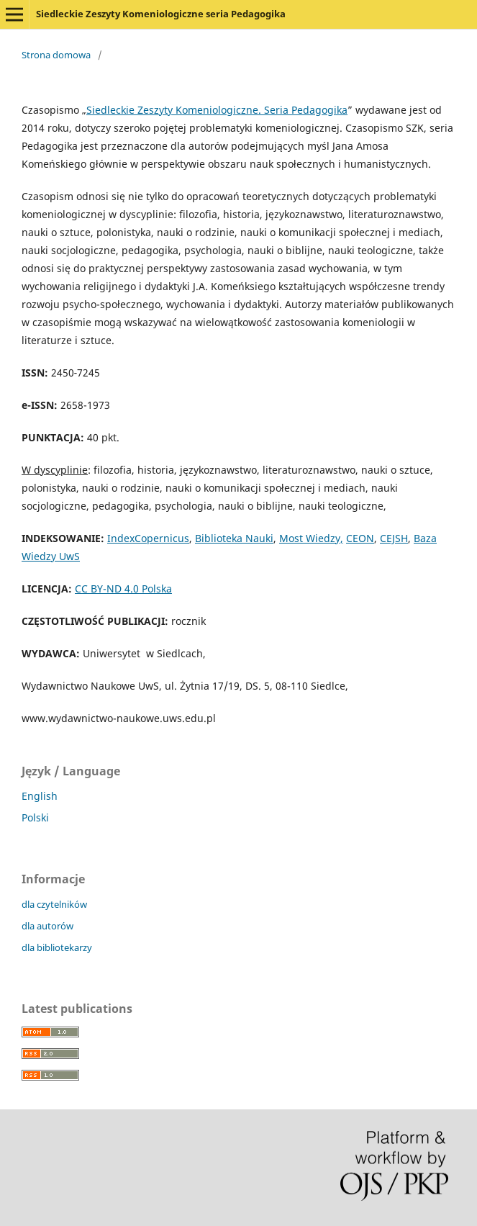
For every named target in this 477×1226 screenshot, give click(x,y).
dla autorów (47, 925)
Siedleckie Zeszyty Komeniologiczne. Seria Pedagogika (216, 110)
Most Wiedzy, (311, 538)
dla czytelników (54, 904)
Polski (35, 817)
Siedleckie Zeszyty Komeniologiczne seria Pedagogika (161, 13)
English (40, 796)
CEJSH (394, 538)
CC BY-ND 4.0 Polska (123, 588)
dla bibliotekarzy (57, 947)
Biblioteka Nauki (234, 538)
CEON (360, 538)
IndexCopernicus (148, 538)
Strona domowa (56, 54)
